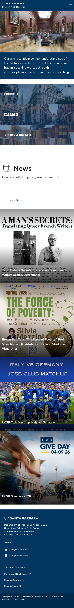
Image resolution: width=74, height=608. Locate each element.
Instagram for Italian (16, 555)
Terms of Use (7, 600)
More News (15, 200)
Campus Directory (12, 580)
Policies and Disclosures (15, 574)
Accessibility (20, 600)
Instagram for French (16, 549)
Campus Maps (11, 586)
